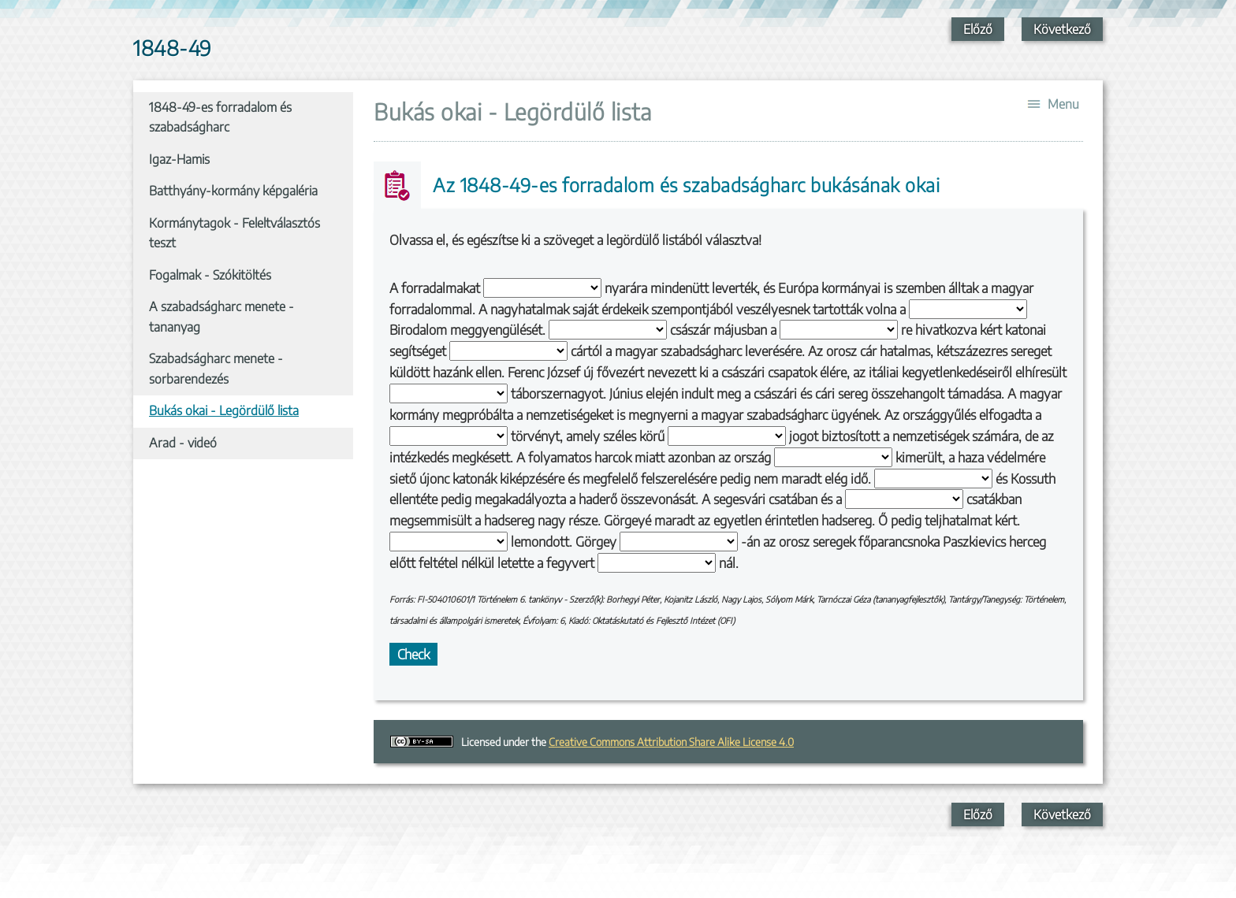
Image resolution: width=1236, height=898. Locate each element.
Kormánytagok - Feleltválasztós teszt (234, 233)
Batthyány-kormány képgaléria (233, 191)
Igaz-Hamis (179, 159)
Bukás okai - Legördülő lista (224, 410)
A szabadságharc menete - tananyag (221, 317)
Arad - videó (183, 443)
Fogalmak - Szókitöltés (210, 275)
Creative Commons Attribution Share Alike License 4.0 (671, 741)
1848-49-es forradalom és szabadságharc (220, 117)
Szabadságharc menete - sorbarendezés (216, 369)
